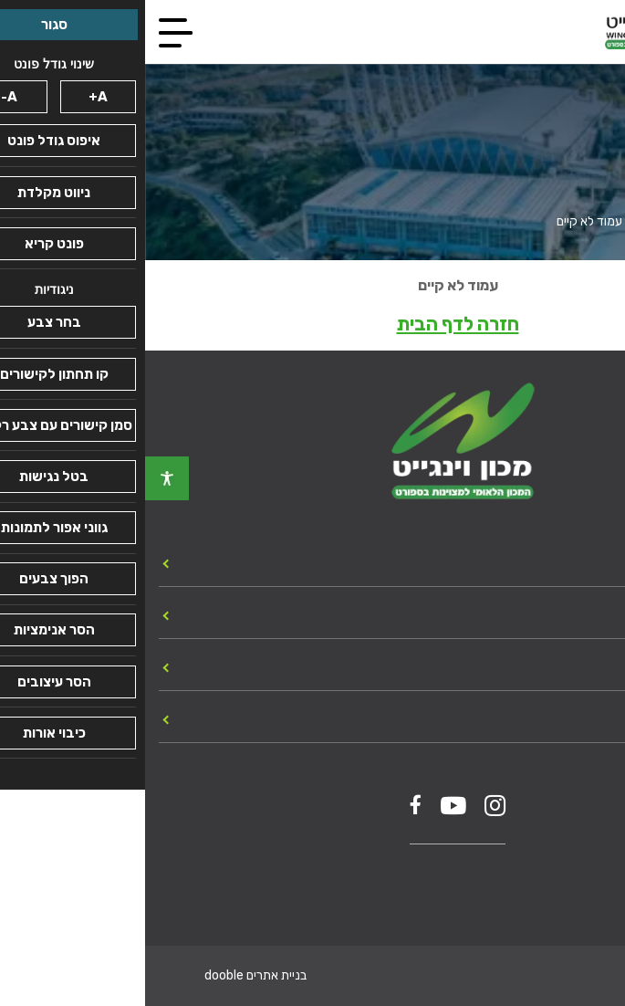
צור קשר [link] (581, 718)
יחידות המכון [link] (566, 562)
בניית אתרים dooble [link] (110, 975)
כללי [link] (595, 614)
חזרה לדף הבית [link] (313, 323)
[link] (22, 478)
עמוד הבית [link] (584, 221)
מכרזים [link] (586, 666)
